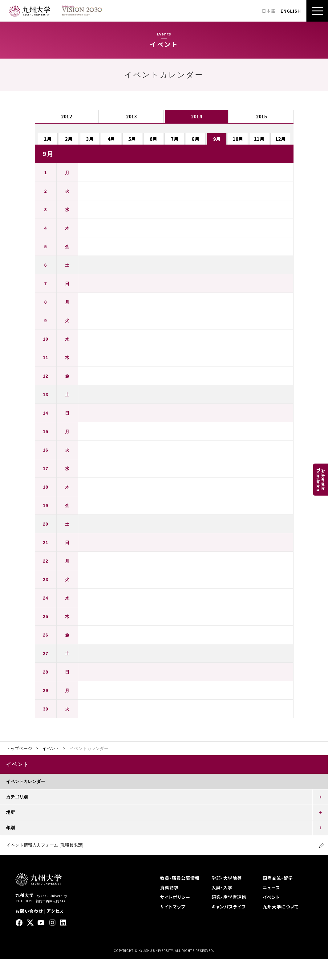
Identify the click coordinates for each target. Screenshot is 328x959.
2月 (68, 139)
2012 (66, 116)
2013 (131, 116)
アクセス (55, 911)
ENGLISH (291, 11)
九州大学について (280, 907)
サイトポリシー (175, 897)
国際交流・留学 (278, 878)
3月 (90, 139)
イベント (50, 748)
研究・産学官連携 (229, 897)
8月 (195, 139)
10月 (238, 139)
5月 (132, 139)
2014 (196, 116)
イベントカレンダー (25, 781)
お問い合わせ (29, 911)
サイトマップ (172, 907)
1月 (47, 139)
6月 (153, 139)
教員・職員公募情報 (180, 878)
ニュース (271, 887)
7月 (174, 139)
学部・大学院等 (227, 878)
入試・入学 (222, 887)
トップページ (19, 748)
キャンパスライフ (229, 907)
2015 (261, 116)
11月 (259, 139)
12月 (280, 139)
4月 (111, 139)
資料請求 (169, 887)
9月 (217, 139)
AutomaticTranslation (321, 479)
